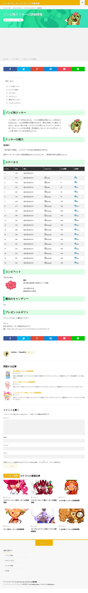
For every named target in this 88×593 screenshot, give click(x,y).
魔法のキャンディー (13, 103)
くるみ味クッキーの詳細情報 (70, 533)
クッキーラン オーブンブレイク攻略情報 (27, 586)
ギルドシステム (19, 10)
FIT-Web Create (34, 588)
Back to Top (44, 548)
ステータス (11, 96)
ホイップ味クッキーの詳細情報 (24, 385)
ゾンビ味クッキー (13, 90)
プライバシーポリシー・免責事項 (37, 10)
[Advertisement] (44, 47)
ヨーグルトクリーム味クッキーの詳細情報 (43, 534)
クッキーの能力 (12, 93)
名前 (5, 441)
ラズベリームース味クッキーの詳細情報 (15, 505)
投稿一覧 (29, 356)
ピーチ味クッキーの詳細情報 (15, 533)
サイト (5, 456)
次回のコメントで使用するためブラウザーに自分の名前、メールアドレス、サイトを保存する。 (32, 465)
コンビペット (11, 100)
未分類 (7, 575)
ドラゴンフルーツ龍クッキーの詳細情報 (43, 505)
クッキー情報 (17, 23)
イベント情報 (9, 560)
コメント (6, 421)
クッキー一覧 (7, 10)
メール (5, 448)
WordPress (52, 588)
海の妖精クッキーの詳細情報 (23, 375)
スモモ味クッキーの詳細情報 (70, 504)
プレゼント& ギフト (13, 106)
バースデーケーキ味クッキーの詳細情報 (27, 396)
